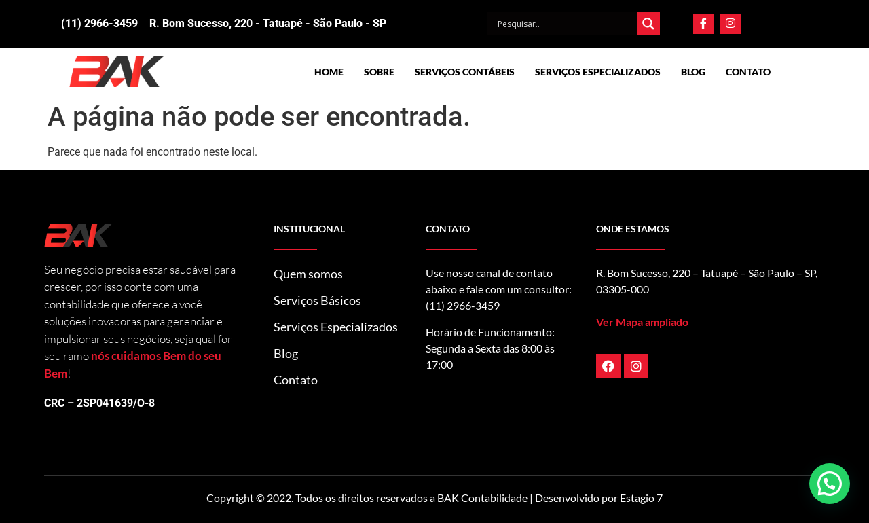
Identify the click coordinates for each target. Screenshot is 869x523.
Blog (693, 71)
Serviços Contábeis (465, 71)
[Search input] (565, 23)
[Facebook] (703, 24)
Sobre (379, 71)
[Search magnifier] (648, 23)
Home (329, 71)
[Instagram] (730, 24)
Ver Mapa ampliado (642, 321)
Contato (748, 71)
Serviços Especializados (598, 71)
